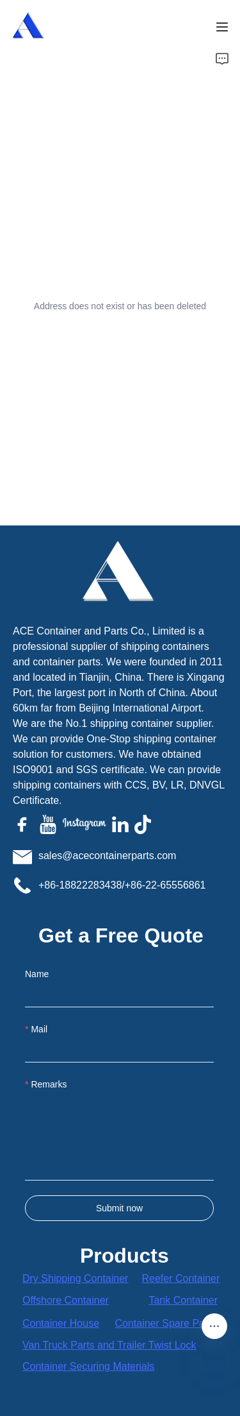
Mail (39, 1029)
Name (37, 974)
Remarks (49, 1084)
